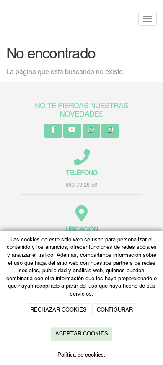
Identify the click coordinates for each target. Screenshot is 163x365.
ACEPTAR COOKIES (81, 334)
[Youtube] (71, 131)
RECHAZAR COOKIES (58, 310)
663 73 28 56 (81, 185)
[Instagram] (110, 131)
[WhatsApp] (91, 131)
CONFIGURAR (115, 310)
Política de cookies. (81, 355)
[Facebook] (53, 131)
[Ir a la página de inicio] (4, 19)
